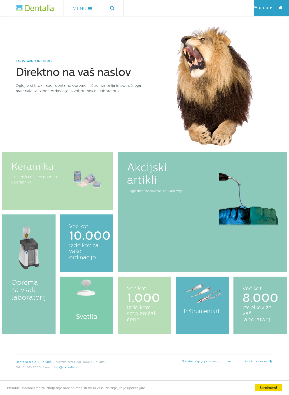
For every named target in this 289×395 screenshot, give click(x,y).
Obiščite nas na (258, 361)
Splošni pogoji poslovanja (201, 361)
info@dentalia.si (66, 367)
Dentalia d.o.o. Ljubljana (34, 362)
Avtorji (233, 361)
